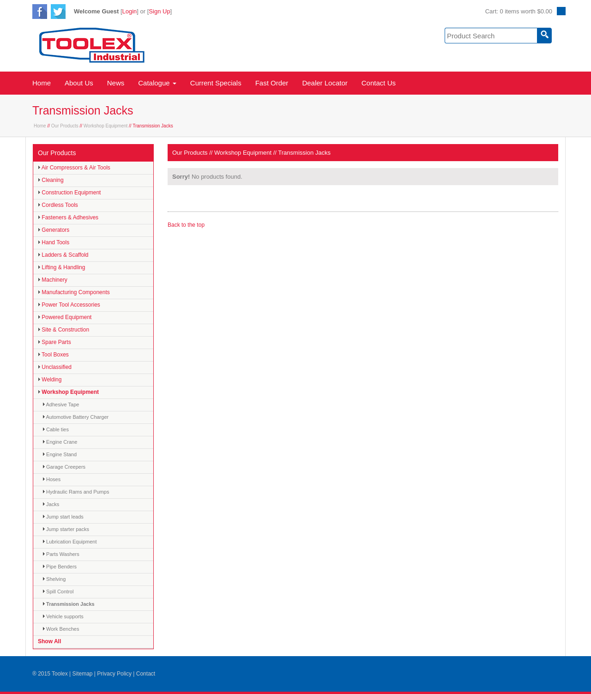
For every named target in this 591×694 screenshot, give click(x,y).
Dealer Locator (324, 83)
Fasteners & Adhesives (68, 217)
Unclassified (55, 367)
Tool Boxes (53, 354)
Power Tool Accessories (69, 305)
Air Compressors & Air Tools (74, 167)
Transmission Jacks (68, 604)
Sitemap (82, 673)
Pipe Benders (59, 566)
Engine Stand (59, 454)
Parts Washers (60, 554)
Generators (53, 230)
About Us (79, 83)
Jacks (50, 504)
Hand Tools (53, 242)
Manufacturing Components (74, 292)
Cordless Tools (58, 205)
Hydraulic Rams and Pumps (75, 492)
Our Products (64, 125)
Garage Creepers (63, 467)
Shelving (54, 579)
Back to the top (186, 225)
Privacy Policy (114, 673)
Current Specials (215, 83)
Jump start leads (63, 516)
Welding (49, 379)
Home (41, 83)
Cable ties (55, 429)
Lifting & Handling (61, 267)
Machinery (52, 280)
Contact (145, 673)
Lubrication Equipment (69, 541)
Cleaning (51, 180)
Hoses (51, 479)
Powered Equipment (64, 317)
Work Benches (60, 629)
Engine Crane (59, 442)
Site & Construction (63, 329)
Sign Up (159, 11)
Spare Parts (54, 342)
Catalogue (157, 83)
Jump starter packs (65, 529)
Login (129, 11)
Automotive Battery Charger (75, 417)
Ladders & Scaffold (63, 255)
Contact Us (379, 83)
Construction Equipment (69, 192)
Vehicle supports (63, 616)
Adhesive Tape (60, 404)
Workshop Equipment (105, 125)
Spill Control (57, 591)
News (116, 83)
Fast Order (272, 83)
